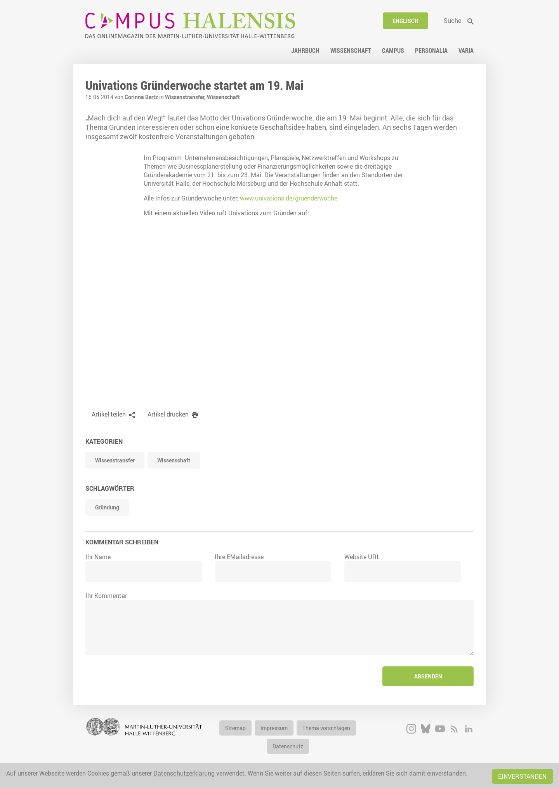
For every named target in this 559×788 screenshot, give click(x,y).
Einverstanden (522, 776)
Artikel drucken (168, 414)
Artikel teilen (109, 414)
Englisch (405, 20)
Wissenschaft (223, 97)
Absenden (428, 676)
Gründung (107, 507)
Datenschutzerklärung (184, 773)
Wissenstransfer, (186, 97)
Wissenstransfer (115, 460)
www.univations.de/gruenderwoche (288, 198)
